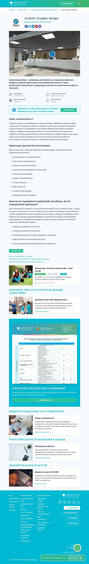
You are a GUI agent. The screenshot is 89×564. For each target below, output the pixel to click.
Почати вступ (67, 3)
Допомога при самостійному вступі (51, 300)
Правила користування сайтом (42, 506)
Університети (23, 10)
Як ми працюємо (27, 518)
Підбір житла (25, 541)
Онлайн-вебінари (43, 495)
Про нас (23, 521)
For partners (73, 518)
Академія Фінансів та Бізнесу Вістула (44, 10)
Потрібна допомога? (70, 513)
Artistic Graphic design (69, 10)
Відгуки (23, 509)
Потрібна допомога (42, 311)
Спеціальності (14, 501)
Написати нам (73, 523)
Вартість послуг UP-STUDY (47, 472)
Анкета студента (26, 495)
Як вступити (25, 515)
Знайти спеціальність (42, 432)
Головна (12, 10)
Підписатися (69, 110)
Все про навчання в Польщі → (21, 256)
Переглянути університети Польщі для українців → (30, 259)
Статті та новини (26, 512)
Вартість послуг (40, 484)
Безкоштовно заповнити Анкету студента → (27, 262)
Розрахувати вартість (43, 458)
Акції (10, 495)
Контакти (12, 510)
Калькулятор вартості (45, 446)
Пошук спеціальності (44, 418)
